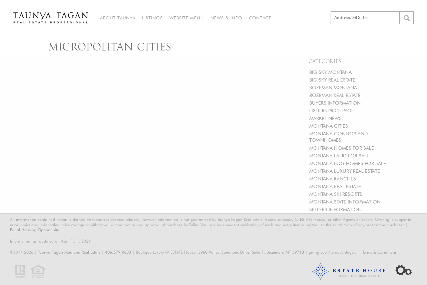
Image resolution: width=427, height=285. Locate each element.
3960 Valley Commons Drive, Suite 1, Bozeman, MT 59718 (251, 252)
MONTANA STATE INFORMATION (345, 201)
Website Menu (186, 17)
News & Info (226, 17)
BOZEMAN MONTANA (333, 87)
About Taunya (117, 17)
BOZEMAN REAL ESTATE (335, 95)
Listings (152, 17)
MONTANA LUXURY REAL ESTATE (344, 171)
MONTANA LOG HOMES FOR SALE (347, 163)
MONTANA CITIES (328, 126)
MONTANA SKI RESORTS (335, 194)
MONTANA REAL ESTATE (335, 186)
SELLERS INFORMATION (335, 209)
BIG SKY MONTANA (330, 72)
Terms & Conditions (379, 252)
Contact (260, 17)
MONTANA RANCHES (332, 178)
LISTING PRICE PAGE (331, 110)
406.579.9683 (118, 252)
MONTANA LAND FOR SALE (339, 155)
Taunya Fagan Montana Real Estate (69, 252)
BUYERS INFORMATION (335, 103)
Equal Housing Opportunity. (34, 229)
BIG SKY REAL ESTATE (332, 80)
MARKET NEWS (325, 118)
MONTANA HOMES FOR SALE (341, 148)
